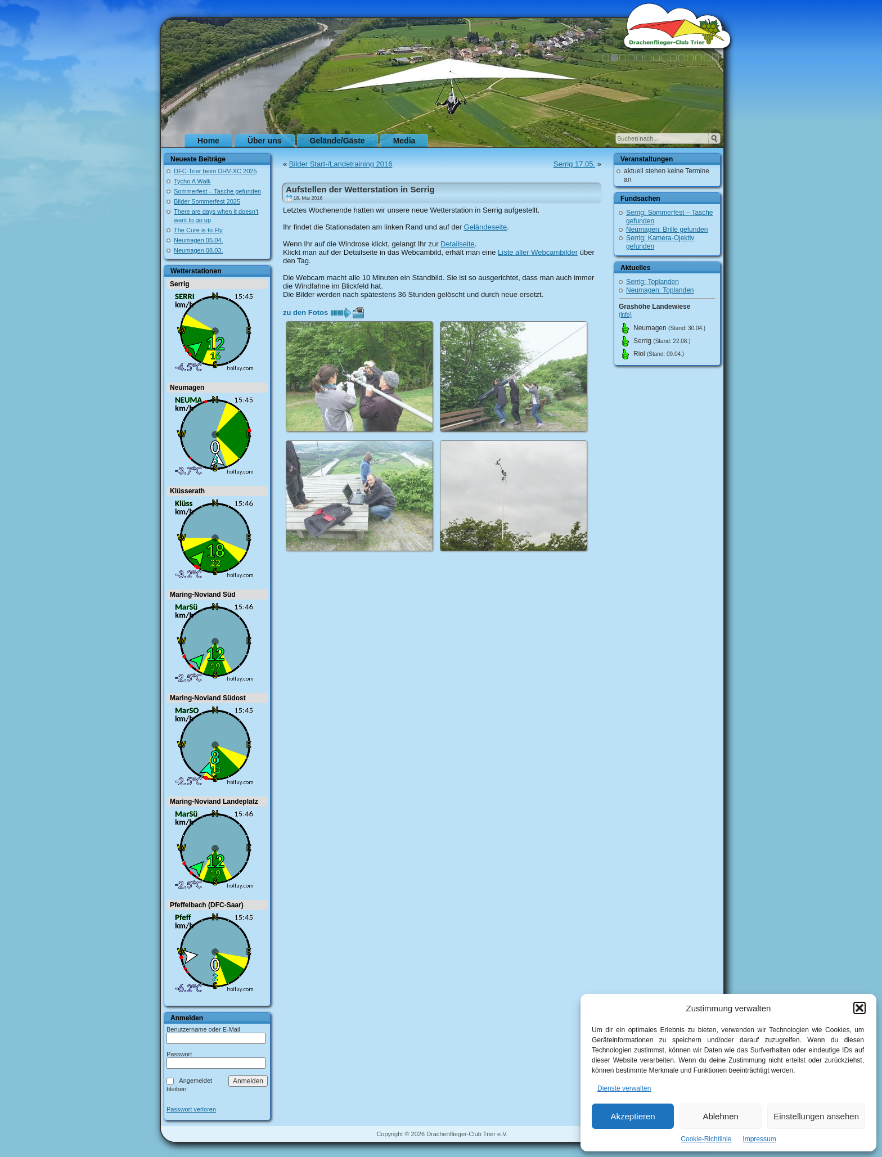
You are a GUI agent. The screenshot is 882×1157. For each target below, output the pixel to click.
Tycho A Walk (192, 181)
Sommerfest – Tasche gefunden (217, 191)
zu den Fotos (305, 312)
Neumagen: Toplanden (660, 290)
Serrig (180, 284)
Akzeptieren (632, 1116)
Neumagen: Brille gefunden (667, 229)
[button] (859, 1008)
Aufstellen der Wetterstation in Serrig (360, 189)
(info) (625, 315)
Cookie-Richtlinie (706, 1139)
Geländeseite (485, 227)
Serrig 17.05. (574, 164)
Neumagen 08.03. (198, 250)
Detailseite (457, 244)
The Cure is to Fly (198, 230)
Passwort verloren (191, 1109)
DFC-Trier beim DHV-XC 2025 (215, 171)
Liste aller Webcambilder (538, 252)
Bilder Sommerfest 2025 (207, 201)
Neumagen (187, 387)
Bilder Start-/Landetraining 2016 (341, 164)
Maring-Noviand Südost (208, 698)
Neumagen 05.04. (198, 240)
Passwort (179, 1054)
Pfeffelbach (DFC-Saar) (207, 905)
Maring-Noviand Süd (203, 594)
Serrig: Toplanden (652, 282)
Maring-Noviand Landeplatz (214, 801)
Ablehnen (720, 1116)
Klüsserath (187, 491)
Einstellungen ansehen (816, 1116)
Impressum (759, 1139)
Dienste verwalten (624, 1088)
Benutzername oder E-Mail (203, 1029)
